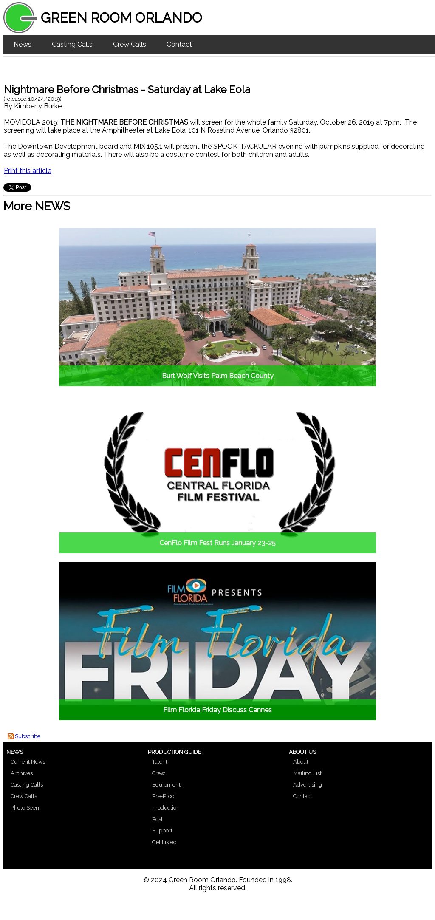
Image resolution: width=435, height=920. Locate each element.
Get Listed (164, 842)
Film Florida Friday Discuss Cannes (217, 710)
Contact (179, 44)
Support (162, 830)
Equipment (166, 784)
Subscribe (27, 736)
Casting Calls (72, 44)
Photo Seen (25, 807)
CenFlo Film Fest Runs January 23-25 (217, 543)
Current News (28, 762)
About (300, 762)
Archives (22, 773)
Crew (158, 773)
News (22, 44)
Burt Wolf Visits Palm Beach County (218, 376)
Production (166, 807)
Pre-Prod (163, 796)
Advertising (307, 784)
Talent (159, 762)
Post (157, 819)
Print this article (27, 171)
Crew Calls (129, 44)
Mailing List (307, 773)
